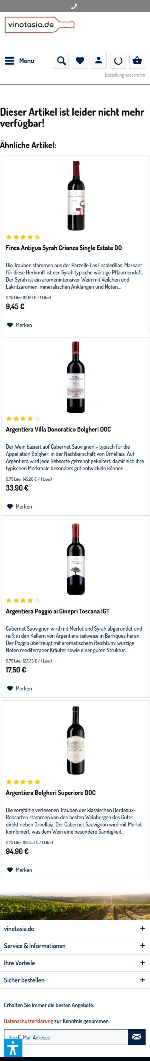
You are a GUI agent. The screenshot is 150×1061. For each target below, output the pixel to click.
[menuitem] (19, 61)
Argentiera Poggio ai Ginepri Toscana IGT (58, 611)
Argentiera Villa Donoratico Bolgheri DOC (58, 429)
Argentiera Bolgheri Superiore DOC (51, 793)
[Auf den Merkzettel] (19, 325)
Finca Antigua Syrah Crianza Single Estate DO (64, 248)
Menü (19, 59)
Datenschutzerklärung (28, 1021)
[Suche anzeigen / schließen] (61, 61)
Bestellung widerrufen (125, 75)
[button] (13, 1048)
